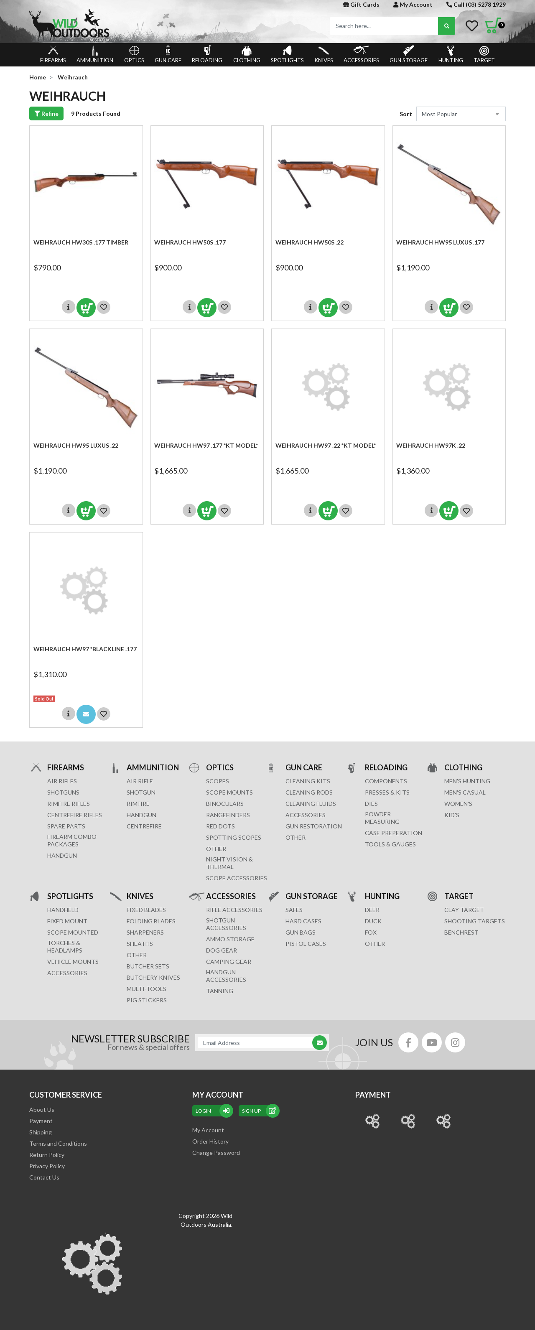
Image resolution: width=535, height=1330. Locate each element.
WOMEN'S (458, 803)
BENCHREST (461, 932)
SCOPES (217, 781)
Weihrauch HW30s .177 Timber (80, 242)
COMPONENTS (386, 781)
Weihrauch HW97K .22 (430, 445)
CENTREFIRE (144, 826)
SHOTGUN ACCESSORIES (226, 924)
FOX (371, 932)
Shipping (40, 1132)
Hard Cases (303, 921)
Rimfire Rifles (68, 803)
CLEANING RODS (309, 792)
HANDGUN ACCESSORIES (226, 975)
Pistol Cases (305, 943)
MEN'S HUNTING (467, 781)
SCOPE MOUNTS (229, 792)
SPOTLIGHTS (287, 54)
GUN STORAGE (409, 54)
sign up (259, 1110)
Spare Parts (66, 826)
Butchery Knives (153, 977)
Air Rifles (62, 781)
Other (137, 954)
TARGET (484, 54)
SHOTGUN (141, 792)
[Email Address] (258, 1042)
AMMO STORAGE (230, 939)
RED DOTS (220, 826)
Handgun (62, 855)
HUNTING (450, 54)
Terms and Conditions (58, 1143)
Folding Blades (151, 921)
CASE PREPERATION (393, 832)
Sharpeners (145, 932)
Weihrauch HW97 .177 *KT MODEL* (206, 445)
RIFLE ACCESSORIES (234, 909)
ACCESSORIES (361, 54)
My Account (413, 4)
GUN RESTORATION (313, 826)
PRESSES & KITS (387, 792)
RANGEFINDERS (228, 814)
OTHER (216, 848)
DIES (371, 803)
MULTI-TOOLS (146, 988)
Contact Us (44, 1177)
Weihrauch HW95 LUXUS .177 (440, 242)
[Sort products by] (461, 114)
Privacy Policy (47, 1165)
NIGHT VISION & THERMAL (229, 863)
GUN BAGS (300, 932)
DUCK (373, 921)
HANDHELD (63, 909)
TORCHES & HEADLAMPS (64, 946)
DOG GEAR (221, 950)
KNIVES (324, 54)
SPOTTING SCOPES (233, 837)
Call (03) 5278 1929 (476, 4)
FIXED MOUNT (67, 921)
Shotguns (63, 792)
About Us (41, 1109)
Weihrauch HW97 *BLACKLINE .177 (85, 648)
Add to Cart (86, 307)
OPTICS (134, 54)
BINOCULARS (225, 803)
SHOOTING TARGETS (474, 921)
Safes (294, 909)
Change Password (216, 1152)
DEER (372, 909)
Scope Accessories (236, 878)
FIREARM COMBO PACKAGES (72, 840)
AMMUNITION (94, 54)
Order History (210, 1141)
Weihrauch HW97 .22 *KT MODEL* (325, 445)
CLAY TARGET (464, 909)
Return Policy (46, 1154)
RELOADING (207, 54)
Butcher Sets (148, 966)
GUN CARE (168, 54)
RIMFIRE (138, 803)
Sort (406, 113)
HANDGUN (141, 814)
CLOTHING (246, 54)
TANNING (219, 990)
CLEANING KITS (307, 781)
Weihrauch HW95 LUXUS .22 (75, 445)
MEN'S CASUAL (465, 792)
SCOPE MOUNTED (72, 932)
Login (213, 1110)
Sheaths (140, 943)
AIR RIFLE (140, 781)
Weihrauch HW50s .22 (309, 242)
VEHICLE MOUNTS (73, 961)
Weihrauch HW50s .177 (190, 242)
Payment (41, 1120)
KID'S (451, 814)
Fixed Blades (146, 909)
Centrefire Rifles (74, 814)
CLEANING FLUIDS (310, 803)
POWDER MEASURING (382, 817)
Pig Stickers (147, 1000)
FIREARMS (53, 54)
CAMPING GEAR (228, 961)
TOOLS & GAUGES (390, 844)
